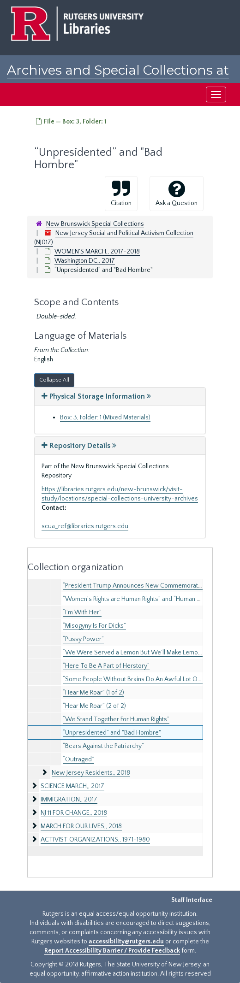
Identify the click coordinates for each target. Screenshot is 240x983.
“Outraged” (78, 759)
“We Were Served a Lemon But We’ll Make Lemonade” (138, 652)
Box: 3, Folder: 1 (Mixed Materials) (105, 417)
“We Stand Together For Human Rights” (116, 719)
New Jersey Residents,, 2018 (91, 773)
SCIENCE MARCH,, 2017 (72, 786)
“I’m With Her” (82, 612)
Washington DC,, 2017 (84, 261)
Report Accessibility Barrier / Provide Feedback (112, 950)
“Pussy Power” (83, 639)
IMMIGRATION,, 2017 (69, 799)
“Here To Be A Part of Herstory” (106, 666)
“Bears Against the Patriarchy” (103, 746)
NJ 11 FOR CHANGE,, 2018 (74, 813)
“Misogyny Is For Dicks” (94, 626)
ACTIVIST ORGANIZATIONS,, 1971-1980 (95, 839)
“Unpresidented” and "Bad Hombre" (112, 732)
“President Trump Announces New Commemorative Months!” (147, 585)
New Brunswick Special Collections (95, 224)
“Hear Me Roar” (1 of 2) (93, 692)
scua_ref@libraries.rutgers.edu (85, 526)
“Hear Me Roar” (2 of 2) (94, 706)
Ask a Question (177, 193)
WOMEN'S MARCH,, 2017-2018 (97, 251)
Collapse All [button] (54, 380)
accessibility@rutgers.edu (126, 941)
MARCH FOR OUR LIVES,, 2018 (81, 826)
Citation (121, 193)
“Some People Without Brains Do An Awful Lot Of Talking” (142, 679)
